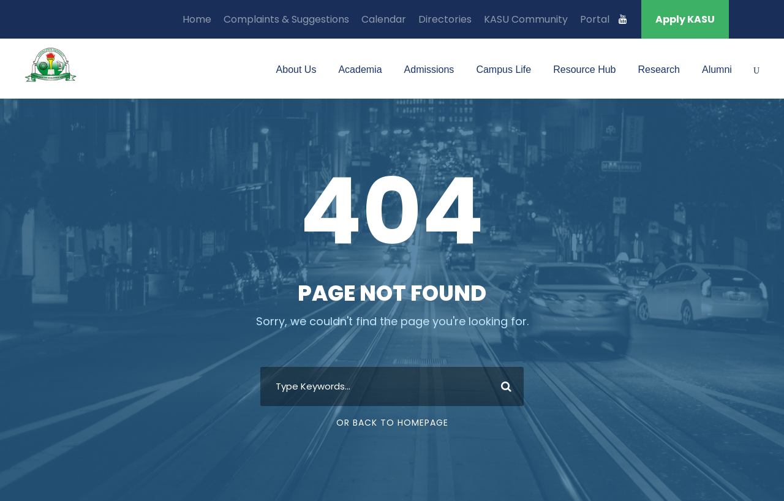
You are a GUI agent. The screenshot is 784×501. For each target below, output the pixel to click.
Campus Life (503, 69)
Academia (360, 69)
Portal (594, 19)
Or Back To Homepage (392, 422)
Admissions (429, 69)
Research (658, 69)
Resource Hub (584, 69)
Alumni (717, 69)
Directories (445, 19)
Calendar (383, 19)
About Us (296, 69)
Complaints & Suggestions (286, 19)
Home (197, 19)
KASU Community (526, 19)
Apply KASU (685, 19)
